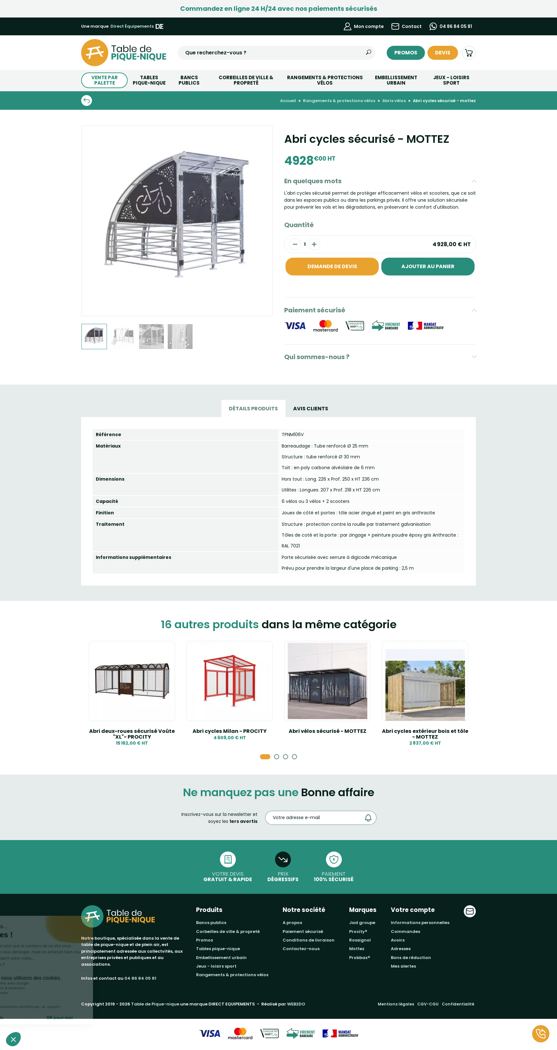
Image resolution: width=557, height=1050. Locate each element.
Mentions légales (396, 1004)
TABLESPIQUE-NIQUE (149, 80)
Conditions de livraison (309, 940)
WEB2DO (296, 1004)
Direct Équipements (136, 26)
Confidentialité (458, 1004)
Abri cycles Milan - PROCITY (230, 731)
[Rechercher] (368, 53)
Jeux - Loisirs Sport (451, 80)
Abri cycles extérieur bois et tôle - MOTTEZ (425, 734)
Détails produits (253, 408)
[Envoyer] (370, 818)
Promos (405, 52)
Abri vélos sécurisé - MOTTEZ (327, 731)
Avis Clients (310, 408)
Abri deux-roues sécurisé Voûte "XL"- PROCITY (132, 734)
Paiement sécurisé (314, 310)
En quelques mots (313, 181)
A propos (292, 923)
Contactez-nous (301, 949)
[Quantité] (304, 244)
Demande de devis (332, 266)
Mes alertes (403, 966)
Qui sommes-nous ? (316, 356)
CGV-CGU (428, 1004)
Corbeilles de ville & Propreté (246, 80)
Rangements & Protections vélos (325, 80)
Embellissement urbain (396, 80)
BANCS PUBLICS (189, 80)
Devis (442, 52)
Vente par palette (104, 80)
